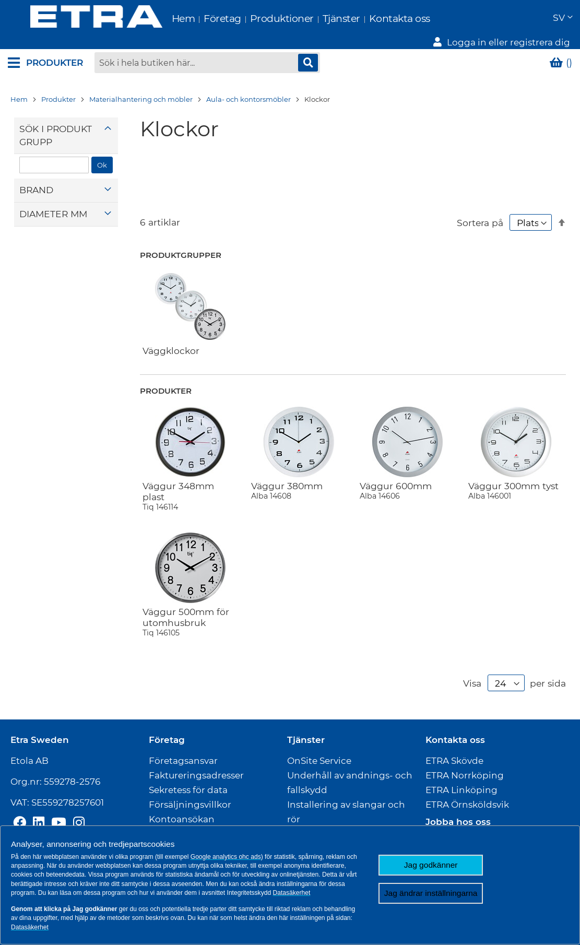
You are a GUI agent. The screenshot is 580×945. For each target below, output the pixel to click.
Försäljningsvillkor (190, 804)
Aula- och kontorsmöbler (248, 99)
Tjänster (319, 19)
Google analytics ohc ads (226, 856)
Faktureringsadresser (196, 775)
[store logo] (74, 18)
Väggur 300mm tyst (515, 490)
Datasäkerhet (292, 892)
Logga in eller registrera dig (508, 42)
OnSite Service (319, 760)
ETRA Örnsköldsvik (467, 804)
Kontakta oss (377, 19)
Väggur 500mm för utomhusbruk (190, 621)
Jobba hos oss (458, 822)
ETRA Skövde (454, 760)
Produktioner (259, 19)
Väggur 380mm (298, 490)
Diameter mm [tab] (53, 213)
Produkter (58, 99)
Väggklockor (171, 350)
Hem (161, 19)
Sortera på (480, 222)
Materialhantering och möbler (141, 99)
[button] (562, 18)
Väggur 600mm (407, 490)
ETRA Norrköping (464, 775)
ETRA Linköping (461, 790)
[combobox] (207, 62)
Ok (102, 165)
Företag (200, 19)
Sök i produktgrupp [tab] (55, 135)
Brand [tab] (36, 190)
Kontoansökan (182, 819)
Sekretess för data (188, 790)
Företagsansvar (183, 760)
